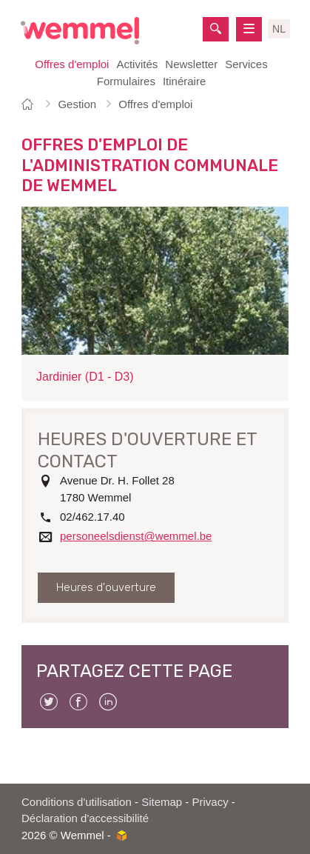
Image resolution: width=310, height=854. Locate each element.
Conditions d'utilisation (76, 801)
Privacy (210, 801)
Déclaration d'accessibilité (85, 818)
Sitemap (161, 801)
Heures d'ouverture (106, 587)
